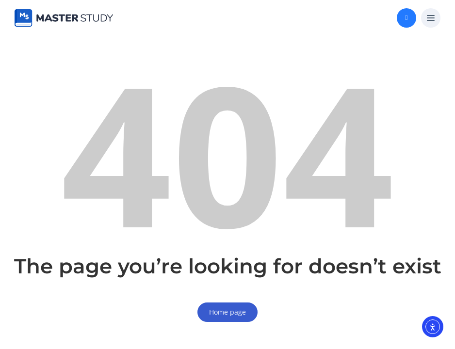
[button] (430, 18)
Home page (227, 312)
